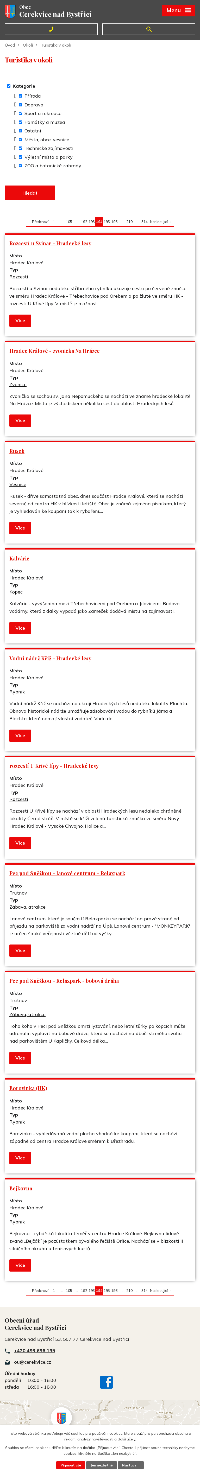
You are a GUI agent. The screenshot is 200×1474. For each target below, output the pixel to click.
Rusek (16, 451)
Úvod (10, 45)
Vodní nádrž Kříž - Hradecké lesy (50, 658)
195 (107, 221)
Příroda (32, 96)
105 (69, 221)
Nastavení (130, 1465)
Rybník (17, 692)
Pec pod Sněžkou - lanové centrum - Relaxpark (67, 873)
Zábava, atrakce (27, 907)
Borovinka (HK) (28, 1088)
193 (92, 221)
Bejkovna (20, 1188)
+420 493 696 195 (34, 1351)
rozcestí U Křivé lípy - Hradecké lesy (54, 765)
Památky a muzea (44, 122)
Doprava (33, 105)
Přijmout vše (71, 1465)
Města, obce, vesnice (46, 140)
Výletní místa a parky (48, 157)
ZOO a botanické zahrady (52, 166)
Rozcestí (18, 277)
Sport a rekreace (42, 113)
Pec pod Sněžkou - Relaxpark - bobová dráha (64, 980)
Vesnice (17, 484)
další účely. (127, 1439)
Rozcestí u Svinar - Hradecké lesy (50, 243)
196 (114, 221)
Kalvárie (19, 558)
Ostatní (32, 131)
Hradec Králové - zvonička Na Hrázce (54, 350)
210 (129, 221)
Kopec (16, 592)
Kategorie (24, 86)
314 (144, 221)
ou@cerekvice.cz (32, 1362)
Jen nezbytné (101, 1465)
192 (84, 221)
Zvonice (18, 384)
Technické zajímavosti (48, 148)
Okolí (28, 45)
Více (20, 320)
